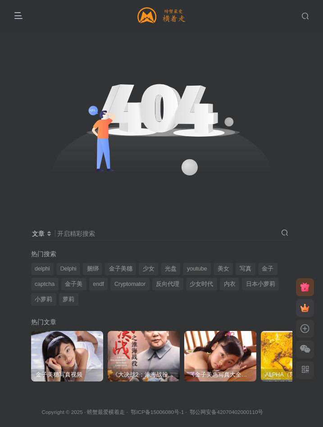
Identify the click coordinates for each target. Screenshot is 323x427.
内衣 (230, 284)
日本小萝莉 (260, 284)
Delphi (68, 269)
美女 (223, 269)
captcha (45, 284)
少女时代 (201, 284)
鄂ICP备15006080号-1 (157, 412)
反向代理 (167, 284)
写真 (245, 269)
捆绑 (93, 269)
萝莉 (68, 299)
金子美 (73, 284)
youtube (197, 269)
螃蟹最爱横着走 (106, 412)
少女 (149, 269)
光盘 (171, 269)
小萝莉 (43, 299)
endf (98, 284)
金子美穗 (120, 269)
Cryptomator (130, 284)
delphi (42, 269)
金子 (267, 269)
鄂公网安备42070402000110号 (226, 412)
